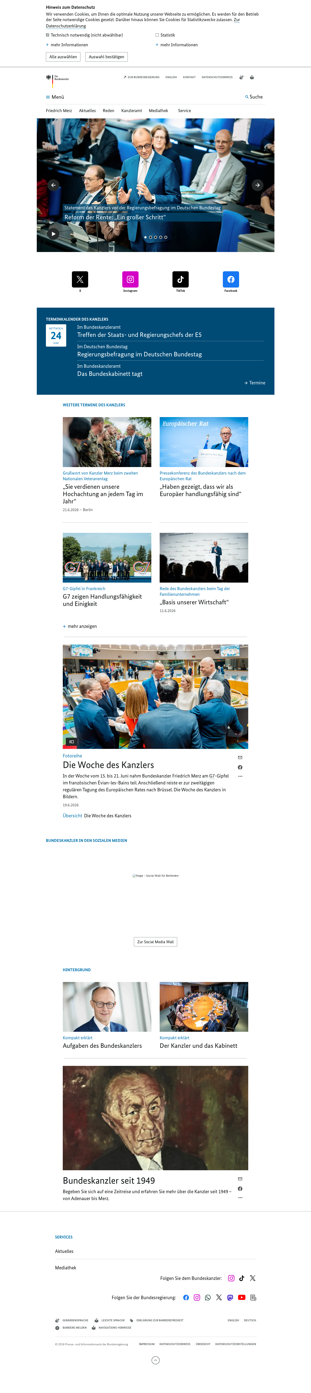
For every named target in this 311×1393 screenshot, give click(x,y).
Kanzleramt (131, 110)
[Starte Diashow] (53, 234)
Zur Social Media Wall (155, 941)
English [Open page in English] (171, 77)
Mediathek (160, 110)
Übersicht (203, 1344)
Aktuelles (87, 110)
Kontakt (189, 77)
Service (184, 110)
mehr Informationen (67, 44)
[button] (262, 77)
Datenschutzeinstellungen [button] (235, 1344)
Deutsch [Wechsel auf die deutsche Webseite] (250, 1320)
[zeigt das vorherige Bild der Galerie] (53, 185)
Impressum (147, 1344)
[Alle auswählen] (63, 57)
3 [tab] (155, 237)
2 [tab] (150, 237)
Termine (254, 383)
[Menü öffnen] (50, 97)
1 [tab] (145, 237)
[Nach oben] (155, 1360)
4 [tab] (160, 237)
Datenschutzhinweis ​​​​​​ (217, 77)
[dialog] (155, 34)
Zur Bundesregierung (141, 77)
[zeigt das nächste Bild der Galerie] (257, 185)
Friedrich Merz (59, 110)
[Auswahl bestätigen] (106, 57)
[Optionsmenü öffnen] (240, 777)
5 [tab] (165, 237)
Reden (108, 110)
